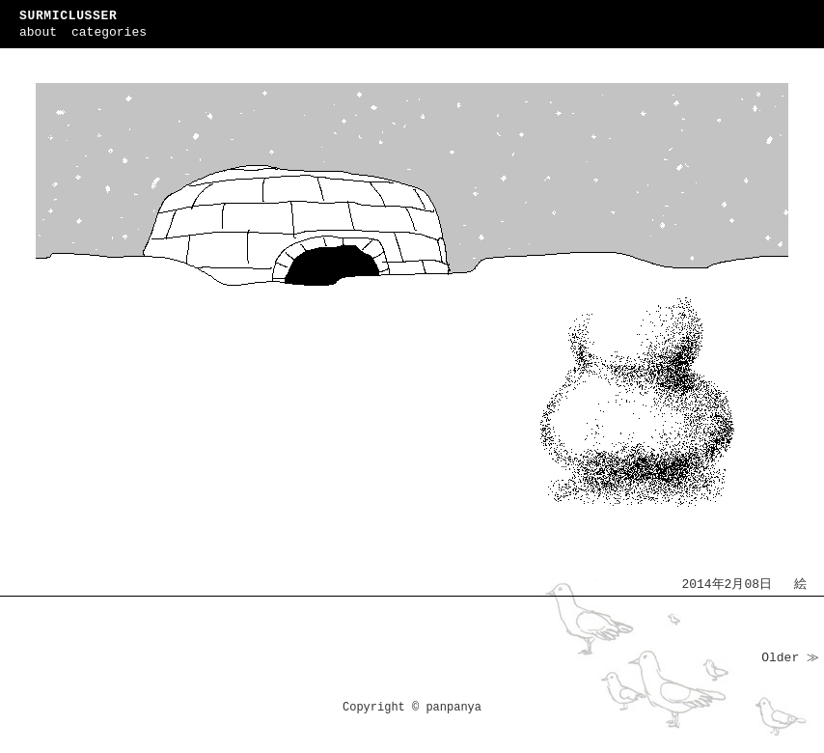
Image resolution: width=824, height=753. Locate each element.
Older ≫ (790, 658)
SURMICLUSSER (68, 16)
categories (109, 32)
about (38, 32)
